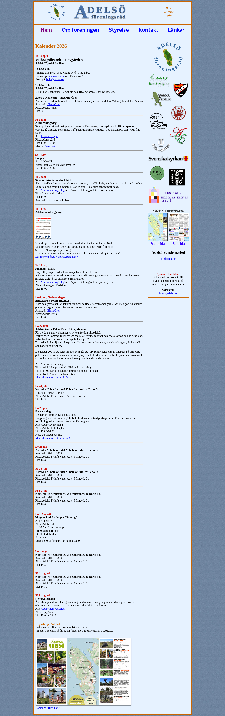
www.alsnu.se (56, 76)
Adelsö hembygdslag (52, 190)
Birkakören (53, 104)
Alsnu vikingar (49, 136)
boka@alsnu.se (55, 79)
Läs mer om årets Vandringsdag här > (56, 256)
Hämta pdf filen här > (47, 708)
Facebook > (51, 146)
